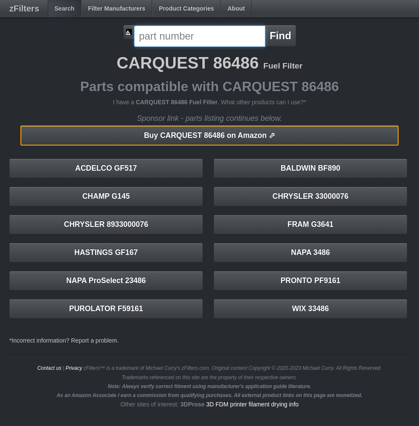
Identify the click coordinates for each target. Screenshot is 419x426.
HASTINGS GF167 (106, 252)
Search (65, 8)
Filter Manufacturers (117, 8)
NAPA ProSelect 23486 (106, 280)
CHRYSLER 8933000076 (106, 224)
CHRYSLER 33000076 (310, 196)
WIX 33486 (310, 308)
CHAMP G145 (106, 196)
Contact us (49, 368)
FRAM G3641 (310, 224)
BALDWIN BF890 (310, 168)
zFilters (24, 8)
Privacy (74, 368)
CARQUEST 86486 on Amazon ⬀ (209, 135)
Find (280, 35)
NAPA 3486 (310, 252)
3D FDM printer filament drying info (252, 404)
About (235, 8)
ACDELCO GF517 (106, 168)
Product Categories (186, 8)
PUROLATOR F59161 (106, 308)
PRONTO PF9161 (311, 280)
